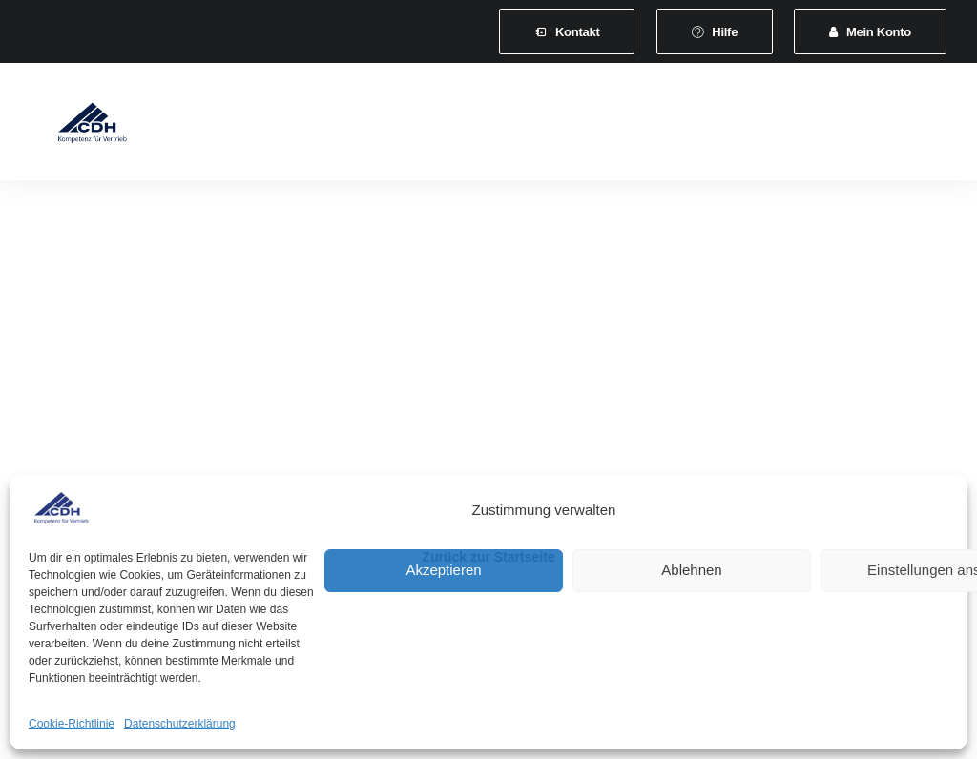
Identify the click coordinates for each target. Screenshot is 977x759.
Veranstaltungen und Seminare (656, 125)
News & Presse (834, 125)
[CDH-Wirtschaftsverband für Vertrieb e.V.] (75, 125)
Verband (274, 125)
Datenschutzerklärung (180, 723)
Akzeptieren (443, 570)
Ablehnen (691, 570)
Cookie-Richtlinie (71, 723)
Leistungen (489, 125)
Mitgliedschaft (378, 125)
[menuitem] (566, 31)
